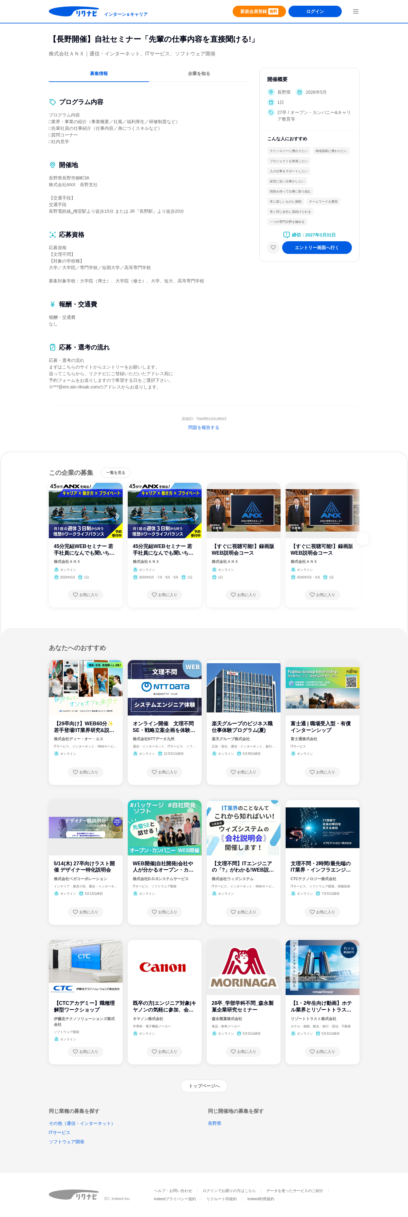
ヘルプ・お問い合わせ (173, 1191)
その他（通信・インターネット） (82, 1123)
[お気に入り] (273, 247)
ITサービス (59, 1132)
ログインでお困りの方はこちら (229, 1191)
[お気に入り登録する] (85, 595)
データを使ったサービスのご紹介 (294, 1191)
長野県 (214, 1123)
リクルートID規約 (221, 1199)
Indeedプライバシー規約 (175, 1199)
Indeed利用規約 (260, 1199)
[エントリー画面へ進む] (317, 247)
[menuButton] (355, 11)
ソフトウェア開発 (66, 1141)
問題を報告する (203, 427)
